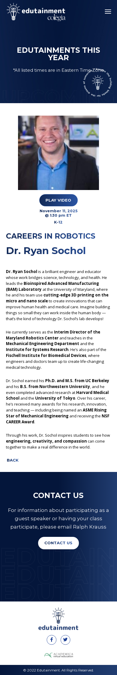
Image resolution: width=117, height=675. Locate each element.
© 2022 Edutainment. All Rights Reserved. (58, 670)
